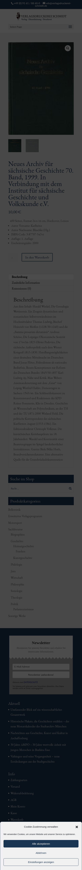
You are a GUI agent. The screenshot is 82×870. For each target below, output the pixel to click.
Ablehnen (41, 852)
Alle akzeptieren (41, 843)
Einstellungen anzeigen (41, 862)
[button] (76, 827)
